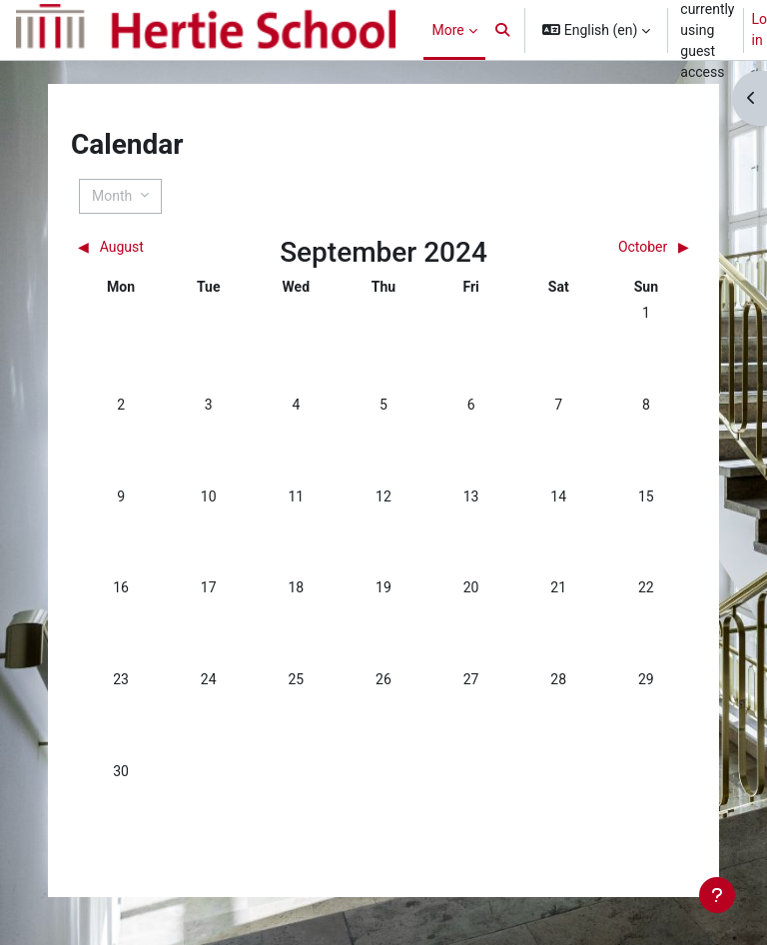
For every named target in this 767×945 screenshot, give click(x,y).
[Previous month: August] (153, 247)
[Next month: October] (612, 247)
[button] (503, 30)
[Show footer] (717, 895)
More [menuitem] (447, 30)
